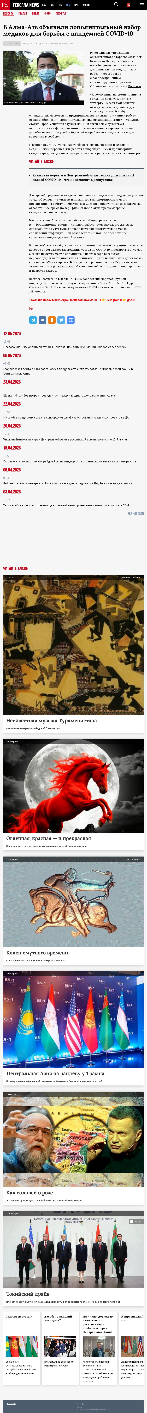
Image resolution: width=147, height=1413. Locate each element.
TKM (68, 5)
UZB (77, 5)
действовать (134, 258)
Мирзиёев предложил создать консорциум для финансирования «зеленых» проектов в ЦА (66, 417)
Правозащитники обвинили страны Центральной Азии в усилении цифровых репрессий (64, 347)
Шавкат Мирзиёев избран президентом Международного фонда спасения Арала (59, 395)
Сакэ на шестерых (19, 1316)
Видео (36, 13)
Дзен (130, 300)
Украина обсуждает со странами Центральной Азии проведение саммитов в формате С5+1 (66, 505)
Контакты (11, 1403)
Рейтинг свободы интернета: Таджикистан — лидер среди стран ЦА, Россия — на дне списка (67, 483)
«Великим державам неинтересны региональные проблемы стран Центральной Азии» (98, 1324)
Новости (8, 13)
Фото (47, 13)
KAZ (44, 5)
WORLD (87, 5)
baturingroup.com (98, 1409)
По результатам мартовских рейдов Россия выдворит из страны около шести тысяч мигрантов (69, 461)
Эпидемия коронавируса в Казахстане (54, 43)
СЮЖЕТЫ (61, 13)
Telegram (112, 300)
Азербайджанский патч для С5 (58, 1318)
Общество (28, 43)
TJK (60, 5)
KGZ (53, 5)
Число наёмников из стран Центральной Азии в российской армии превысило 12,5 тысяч (65, 439)
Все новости (136, 513)
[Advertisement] (73, 542)
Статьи (22, 13)
